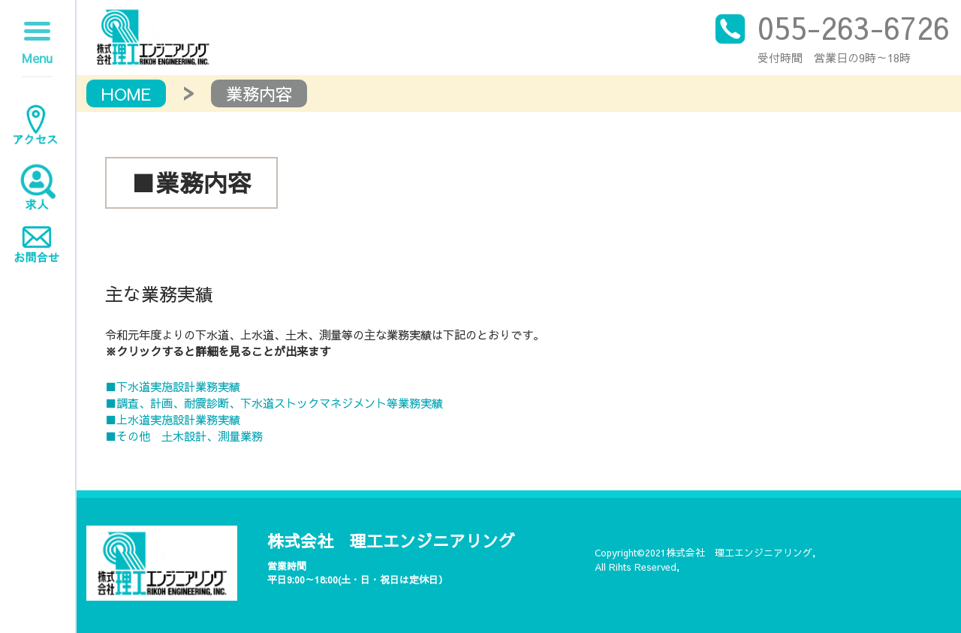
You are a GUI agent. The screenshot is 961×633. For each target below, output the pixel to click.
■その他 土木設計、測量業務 (184, 436)
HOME (126, 93)
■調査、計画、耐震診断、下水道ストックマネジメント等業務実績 (274, 403)
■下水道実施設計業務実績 (172, 386)
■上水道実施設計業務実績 (172, 419)
